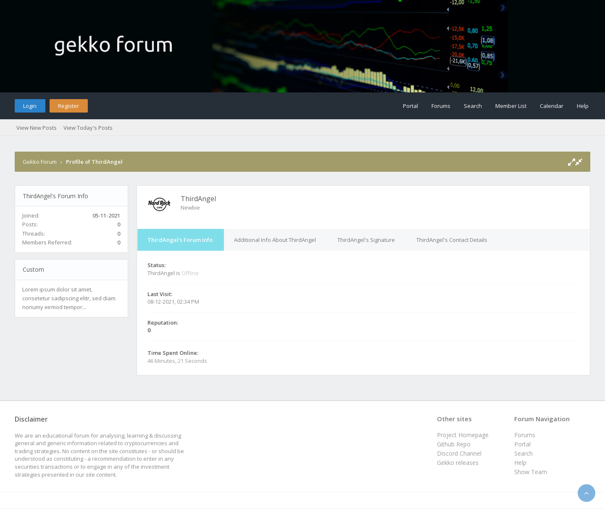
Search (473, 106)
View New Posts (36, 127)
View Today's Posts (88, 127)
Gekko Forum (40, 161)
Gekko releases (458, 463)
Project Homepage (463, 435)
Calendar (551, 106)
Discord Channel (459, 453)
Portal (410, 106)
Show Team (530, 472)
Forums (440, 106)
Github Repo (454, 444)
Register (68, 106)
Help (583, 106)
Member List (510, 106)
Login (30, 106)
